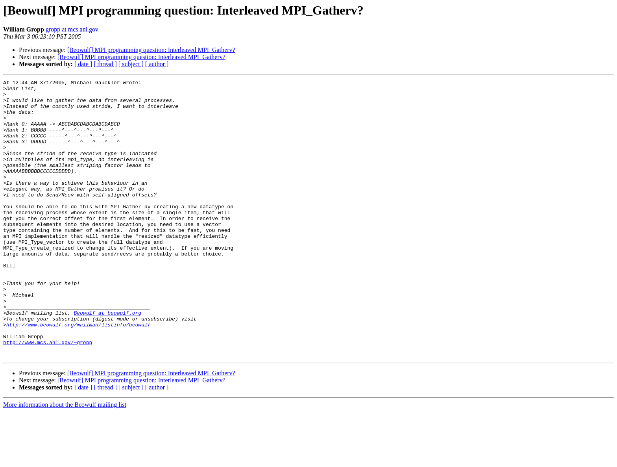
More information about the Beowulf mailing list (64, 460)
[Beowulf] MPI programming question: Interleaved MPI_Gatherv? (151, 49)
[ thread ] (105, 64)
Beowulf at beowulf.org (107, 359)
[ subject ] (131, 64)
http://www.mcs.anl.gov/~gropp (47, 395)
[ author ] (157, 64)
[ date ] (83, 64)
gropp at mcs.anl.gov (72, 29)
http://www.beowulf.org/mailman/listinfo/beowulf (78, 374)
